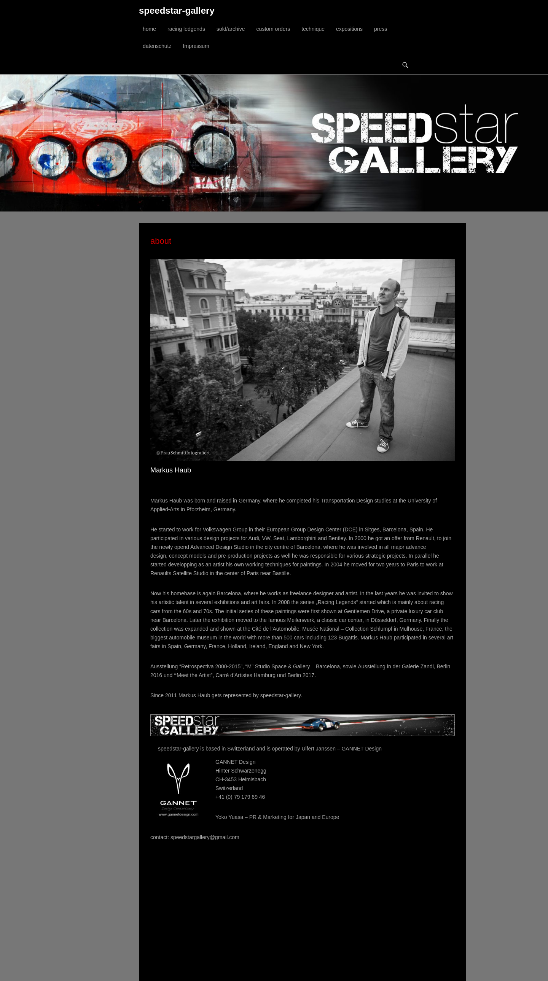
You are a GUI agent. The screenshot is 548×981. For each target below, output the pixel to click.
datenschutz (157, 46)
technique (313, 29)
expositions (349, 29)
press (380, 29)
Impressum (196, 46)
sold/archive (231, 29)
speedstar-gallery (177, 10)
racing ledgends (186, 29)
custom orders (273, 29)
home (149, 29)
